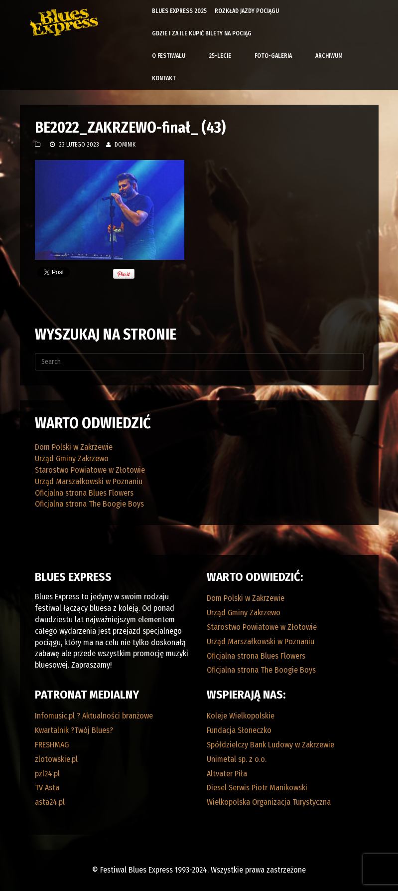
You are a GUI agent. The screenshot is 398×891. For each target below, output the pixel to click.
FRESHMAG (52, 744)
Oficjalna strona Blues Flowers (84, 493)
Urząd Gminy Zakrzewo (72, 458)
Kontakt (164, 78)
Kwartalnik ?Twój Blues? (74, 730)
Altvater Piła (227, 773)
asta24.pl (50, 802)
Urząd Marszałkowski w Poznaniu (88, 481)
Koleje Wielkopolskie (240, 715)
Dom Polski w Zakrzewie (74, 447)
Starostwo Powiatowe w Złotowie (90, 470)
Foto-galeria (273, 55)
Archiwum (329, 55)
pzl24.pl (47, 773)
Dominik (125, 144)
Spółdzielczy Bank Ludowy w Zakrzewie (270, 744)
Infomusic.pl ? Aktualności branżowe (94, 715)
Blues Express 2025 (179, 10)
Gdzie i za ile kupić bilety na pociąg (202, 33)
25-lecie (220, 55)
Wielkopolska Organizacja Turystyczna (269, 802)
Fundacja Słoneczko (239, 730)
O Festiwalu (168, 55)
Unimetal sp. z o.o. (236, 759)
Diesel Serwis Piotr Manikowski (257, 787)
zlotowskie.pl (56, 759)
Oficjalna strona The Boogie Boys (89, 504)
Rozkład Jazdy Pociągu (247, 10)
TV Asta (47, 787)
